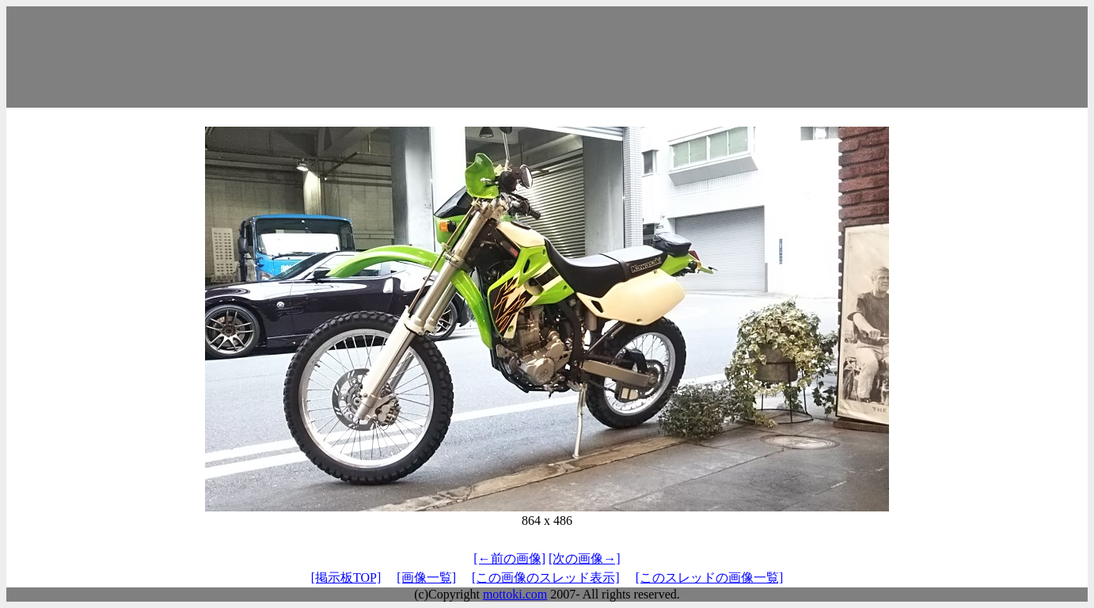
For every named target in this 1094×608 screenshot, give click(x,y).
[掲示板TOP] (346, 577)
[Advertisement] (547, 57)
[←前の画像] (509, 558)
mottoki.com (515, 594)
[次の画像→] (585, 558)
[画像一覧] (426, 577)
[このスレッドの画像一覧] (710, 577)
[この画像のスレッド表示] (546, 577)
